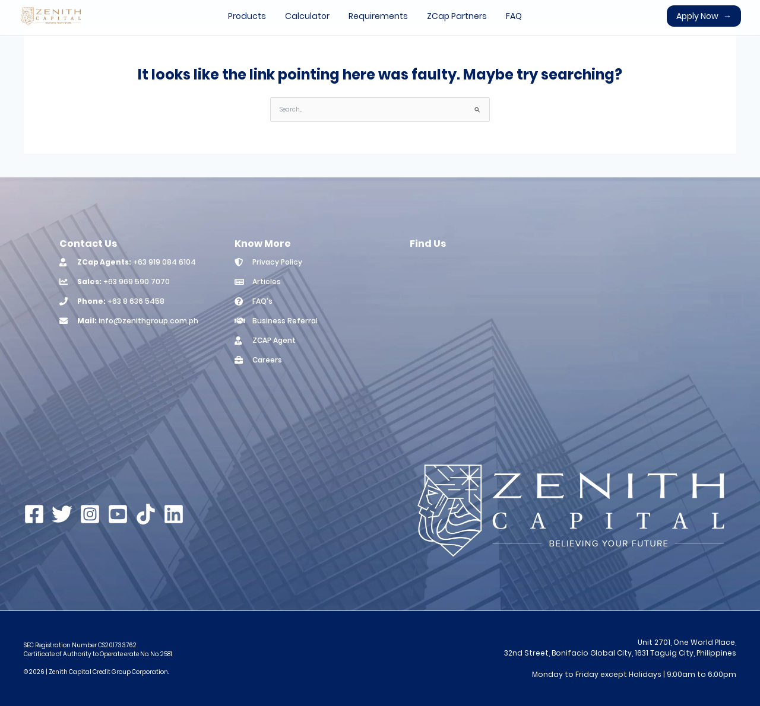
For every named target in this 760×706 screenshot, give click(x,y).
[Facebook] (34, 514)
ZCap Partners (457, 16)
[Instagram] (90, 514)
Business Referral (285, 321)
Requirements (378, 16)
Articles (266, 281)
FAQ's (262, 301)
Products (247, 16)
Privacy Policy (277, 262)
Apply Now (704, 16)
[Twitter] (62, 514)
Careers (267, 360)
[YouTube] (117, 514)
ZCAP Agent (274, 340)
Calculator (307, 16)
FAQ (514, 16)
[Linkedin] (173, 514)
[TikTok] (145, 514)
